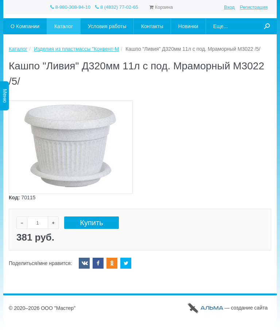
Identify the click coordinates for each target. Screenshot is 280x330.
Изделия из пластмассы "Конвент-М (76, 49)
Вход (229, 7)
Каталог (18, 49)
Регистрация (254, 7)
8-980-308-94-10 (70, 7)
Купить (91, 223)
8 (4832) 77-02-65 (116, 7)
